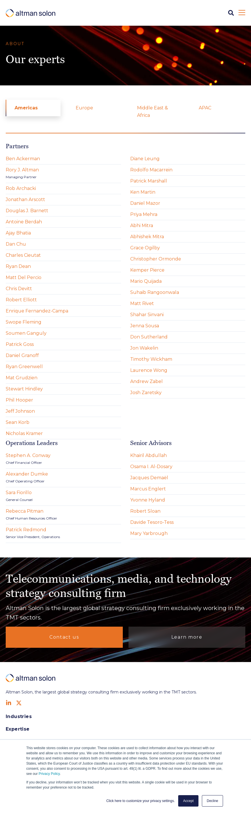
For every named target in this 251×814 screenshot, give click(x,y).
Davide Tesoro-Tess (152, 522)
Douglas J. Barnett (27, 210)
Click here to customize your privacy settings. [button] (140, 801)
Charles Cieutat (23, 255)
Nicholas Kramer (24, 433)
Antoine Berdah (24, 221)
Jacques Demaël (149, 477)
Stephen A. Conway (28, 455)
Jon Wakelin (144, 348)
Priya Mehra (143, 214)
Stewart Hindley (24, 389)
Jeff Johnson (20, 411)
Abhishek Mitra (147, 236)
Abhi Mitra (141, 225)
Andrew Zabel (146, 381)
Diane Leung (145, 158)
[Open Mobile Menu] (241, 12)
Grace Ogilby (145, 247)
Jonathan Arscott (25, 199)
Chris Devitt (19, 288)
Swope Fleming (23, 322)
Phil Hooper (19, 400)
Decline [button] (212, 801)
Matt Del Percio (23, 277)
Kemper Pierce (147, 270)
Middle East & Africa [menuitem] (152, 111)
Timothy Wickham (151, 359)
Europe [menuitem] (84, 108)
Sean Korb (17, 422)
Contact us (64, 637)
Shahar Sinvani (147, 314)
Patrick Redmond (26, 529)
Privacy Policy (49, 774)
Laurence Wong (148, 370)
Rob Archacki (21, 188)
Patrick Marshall (148, 181)
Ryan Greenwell (24, 366)
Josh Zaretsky (146, 392)
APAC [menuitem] (205, 108)
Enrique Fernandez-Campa (37, 311)
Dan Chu (16, 244)
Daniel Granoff (22, 355)
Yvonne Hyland (147, 500)
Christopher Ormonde (155, 259)
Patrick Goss (20, 344)
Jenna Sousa (144, 325)
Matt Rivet (142, 303)
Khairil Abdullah (148, 455)
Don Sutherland (149, 337)
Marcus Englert (148, 489)
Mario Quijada (146, 281)
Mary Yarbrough (149, 533)
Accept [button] (188, 801)
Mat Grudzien (21, 377)
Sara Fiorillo (19, 492)
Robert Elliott (21, 299)
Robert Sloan (145, 511)
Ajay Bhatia (18, 233)
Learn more (186, 637)
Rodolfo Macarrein (151, 170)
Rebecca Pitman (24, 511)
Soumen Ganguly (26, 333)
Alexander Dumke (27, 474)
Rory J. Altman (22, 170)
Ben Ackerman (23, 158)
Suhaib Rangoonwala (154, 292)
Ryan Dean (18, 266)
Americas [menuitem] (26, 108)
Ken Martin (142, 192)
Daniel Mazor (145, 203)
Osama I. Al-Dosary (151, 466)
